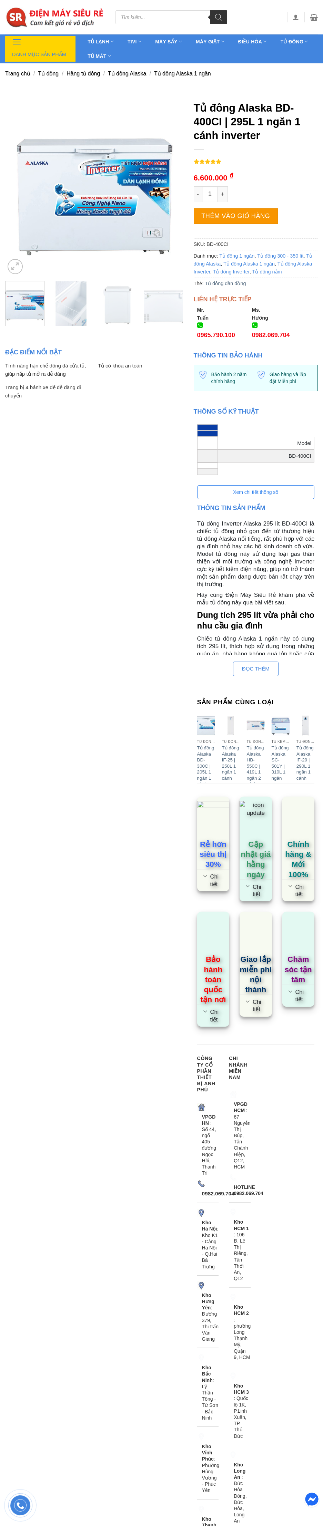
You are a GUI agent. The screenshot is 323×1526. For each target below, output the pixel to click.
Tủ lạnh (101, 41)
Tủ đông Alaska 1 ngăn (182, 73)
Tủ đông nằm (267, 271)
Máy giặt (210, 41)
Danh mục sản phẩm (39, 47)
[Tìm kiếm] (218, 17)
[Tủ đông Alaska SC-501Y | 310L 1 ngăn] (281, 725)
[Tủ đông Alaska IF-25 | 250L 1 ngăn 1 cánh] (231, 725)
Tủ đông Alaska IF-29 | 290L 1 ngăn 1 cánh (305, 763)
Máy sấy (168, 41)
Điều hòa (252, 41)
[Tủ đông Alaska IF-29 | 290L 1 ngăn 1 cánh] (305, 725)
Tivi (134, 41)
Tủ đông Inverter (231, 271)
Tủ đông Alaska (127, 73)
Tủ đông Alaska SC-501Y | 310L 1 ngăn (280, 763)
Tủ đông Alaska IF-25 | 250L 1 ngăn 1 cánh (230, 763)
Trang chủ (17, 73)
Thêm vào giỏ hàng (235, 215)
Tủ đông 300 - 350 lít (280, 256)
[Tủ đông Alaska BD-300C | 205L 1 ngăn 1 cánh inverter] (206, 725)
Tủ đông (294, 41)
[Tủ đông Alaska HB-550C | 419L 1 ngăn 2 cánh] (256, 725)
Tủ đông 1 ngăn (236, 256)
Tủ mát (99, 56)
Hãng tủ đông (83, 73)
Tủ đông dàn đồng (225, 283)
